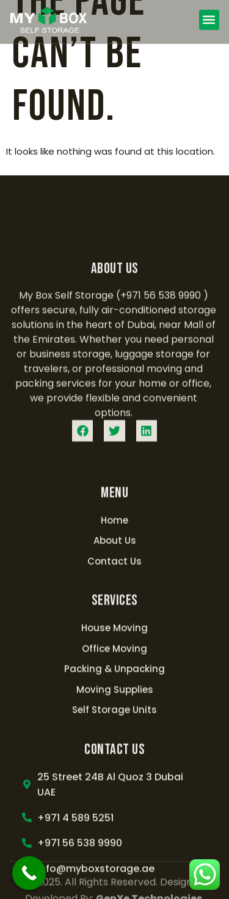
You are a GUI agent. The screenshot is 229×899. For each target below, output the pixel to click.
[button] (209, 20)
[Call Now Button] (29, 873)
